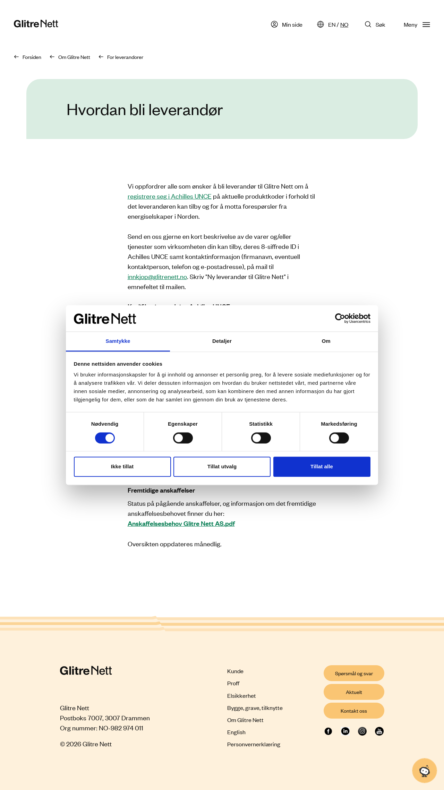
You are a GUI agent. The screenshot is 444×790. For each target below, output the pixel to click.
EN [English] (331, 24)
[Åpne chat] (424, 770)
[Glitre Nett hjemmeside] (36, 24)
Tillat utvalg (222, 467)
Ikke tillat (122, 467)
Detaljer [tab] (222, 341)
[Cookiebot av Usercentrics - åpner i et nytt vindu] (340, 318)
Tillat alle (321, 467)
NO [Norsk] (344, 24)
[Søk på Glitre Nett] (376, 24)
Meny (417, 24)
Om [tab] (326, 341)
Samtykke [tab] (118, 341)
